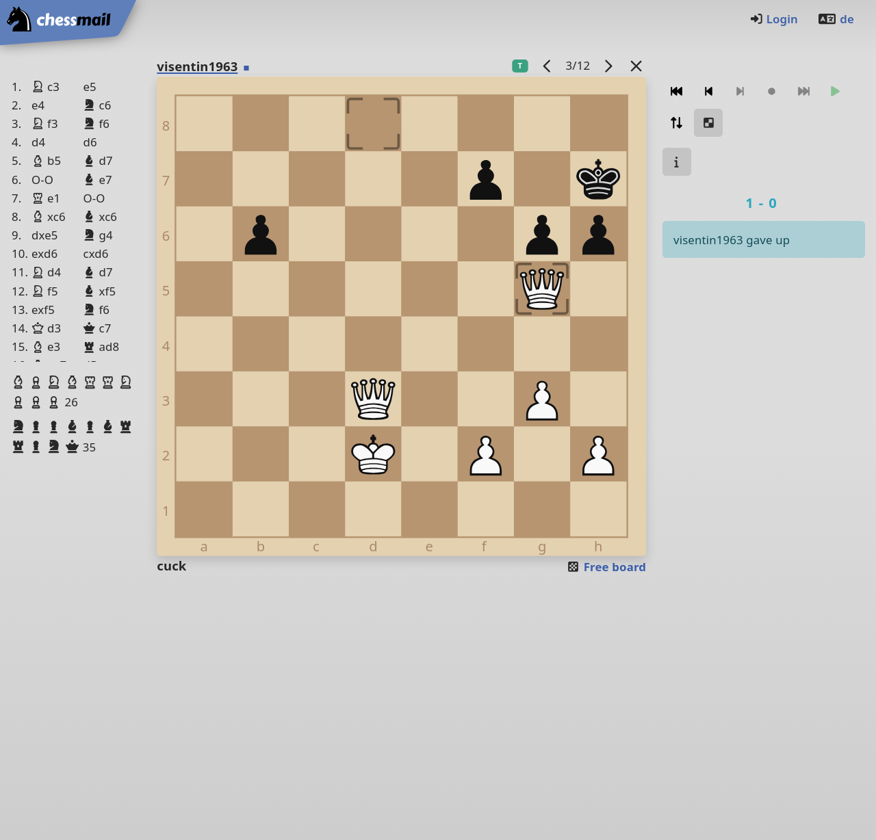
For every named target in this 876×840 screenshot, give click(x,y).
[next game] (608, 65)
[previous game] (547, 65)
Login (773, 19)
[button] (20, 382)
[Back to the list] (636, 65)
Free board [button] (606, 567)
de (835, 19)
